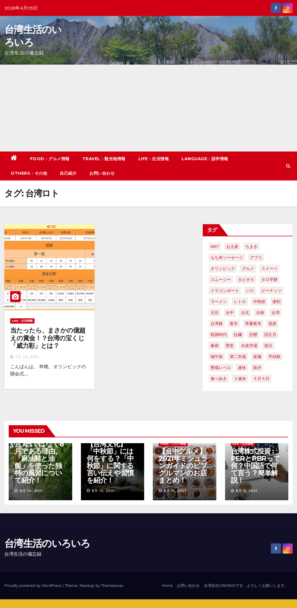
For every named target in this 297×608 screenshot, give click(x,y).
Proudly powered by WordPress (33, 585)
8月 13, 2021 (103, 491)
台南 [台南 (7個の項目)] (260, 312)
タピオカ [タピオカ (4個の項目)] (246, 279)
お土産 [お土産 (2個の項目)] (232, 246)
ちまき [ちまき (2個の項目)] (251, 246)
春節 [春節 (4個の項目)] (215, 345)
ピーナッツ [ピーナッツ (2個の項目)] (271, 290)
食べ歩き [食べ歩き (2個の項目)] (219, 378)
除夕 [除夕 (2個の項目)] (257, 367)
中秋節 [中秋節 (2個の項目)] (259, 301)
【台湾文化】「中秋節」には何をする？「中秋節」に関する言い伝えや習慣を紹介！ (110, 462)
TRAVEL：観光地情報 (104, 158)
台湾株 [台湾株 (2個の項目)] (217, 323)
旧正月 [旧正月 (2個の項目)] (270, 334)
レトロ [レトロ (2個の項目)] (240, 301)
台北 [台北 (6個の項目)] (245, 312)
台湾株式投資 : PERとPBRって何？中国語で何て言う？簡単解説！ (255, 465)
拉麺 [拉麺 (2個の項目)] (238, 334)
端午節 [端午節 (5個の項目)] (217, 356)
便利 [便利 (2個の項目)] (276, 301)
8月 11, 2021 (175, 491)
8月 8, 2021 (246, 491)
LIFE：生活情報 (153, 158)
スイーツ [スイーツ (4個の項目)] (269, 268)
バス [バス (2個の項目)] (250, 290)
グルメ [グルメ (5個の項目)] (248, 268)
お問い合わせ (102, 173)
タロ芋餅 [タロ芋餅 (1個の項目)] (269, 279)
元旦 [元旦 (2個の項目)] (215, 312)
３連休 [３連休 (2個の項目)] (240, 378)
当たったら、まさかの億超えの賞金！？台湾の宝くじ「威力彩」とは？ (47, 338)
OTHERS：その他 (29, 173)
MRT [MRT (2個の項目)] (215, 246)
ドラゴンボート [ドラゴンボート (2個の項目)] (225, 290)
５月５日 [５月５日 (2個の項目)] (261, 378)
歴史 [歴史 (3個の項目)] (230, 345)
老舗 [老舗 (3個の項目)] (257, 356)
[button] (288, 166)
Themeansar (112, 585)
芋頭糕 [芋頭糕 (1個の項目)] (274, 356)
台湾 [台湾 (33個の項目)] (275, 312)
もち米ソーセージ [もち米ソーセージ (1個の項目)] (227, 257)
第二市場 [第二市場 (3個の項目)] (238, 356)
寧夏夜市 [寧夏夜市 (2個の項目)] (253, 323)
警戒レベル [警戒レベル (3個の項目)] (221, 367)
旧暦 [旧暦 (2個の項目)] (253, 334)
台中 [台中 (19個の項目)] (230, 312)
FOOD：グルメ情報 (50, 158)
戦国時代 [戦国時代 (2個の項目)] (219, 334)
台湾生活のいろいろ (47, 543)
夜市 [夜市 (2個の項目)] (234, 323)
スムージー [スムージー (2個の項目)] (221, 279)
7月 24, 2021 (27, 357)
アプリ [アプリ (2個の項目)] (256, 257)
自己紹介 (68, 173)
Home (167, 585)
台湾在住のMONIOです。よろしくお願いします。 (246, 585)
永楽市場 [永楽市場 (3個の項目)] (249, 345)
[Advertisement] (148, 108)
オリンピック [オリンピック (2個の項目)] (223, 268)
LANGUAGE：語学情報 (205, 158)
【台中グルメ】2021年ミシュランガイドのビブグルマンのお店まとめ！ (183, 465)
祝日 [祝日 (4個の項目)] (268, 345)
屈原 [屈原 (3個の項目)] (272, 323)
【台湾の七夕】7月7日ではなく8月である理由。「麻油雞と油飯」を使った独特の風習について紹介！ (40, 458)
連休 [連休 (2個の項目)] (242, 367)
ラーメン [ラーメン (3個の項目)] (219, 301)
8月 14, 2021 (31, 491)
